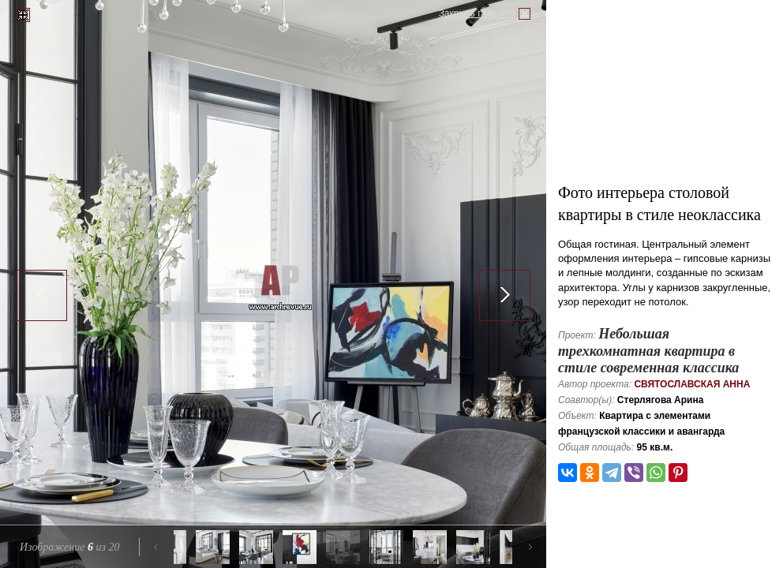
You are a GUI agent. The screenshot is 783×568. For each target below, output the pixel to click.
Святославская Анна (692, 384)
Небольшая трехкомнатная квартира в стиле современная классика (648, 351)
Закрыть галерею (477, 13)
